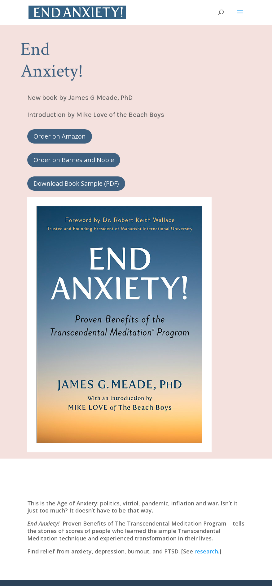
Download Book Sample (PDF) (76, 183)
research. (207, 551)
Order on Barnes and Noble (73, 160)
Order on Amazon (59, 136)
